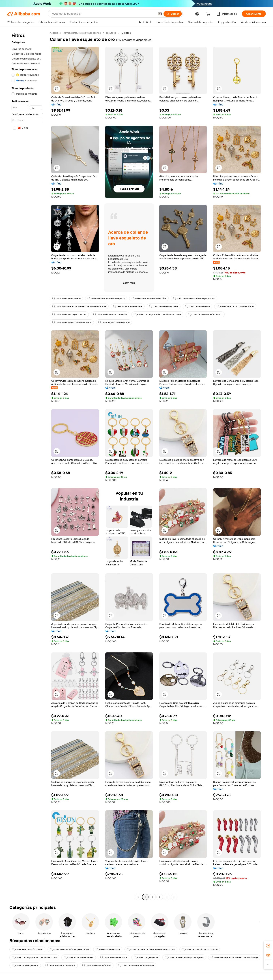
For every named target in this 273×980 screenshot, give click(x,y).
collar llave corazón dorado (114, 322)
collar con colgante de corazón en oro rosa (157, 314)
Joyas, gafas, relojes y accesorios (82, 32)
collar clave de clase (108, 949)
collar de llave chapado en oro (69, 314)
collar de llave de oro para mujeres (184, 957)
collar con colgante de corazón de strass (34, 957)
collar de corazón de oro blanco (200, 949)
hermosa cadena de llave (127, 306)
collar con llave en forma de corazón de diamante (79, 306)
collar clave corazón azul (96, 965)
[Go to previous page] (138, 897)
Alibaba (54, 32)
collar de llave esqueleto (66, 298)
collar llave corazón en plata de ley (69, 949)
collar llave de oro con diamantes (235, 306)
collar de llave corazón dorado (205, 314)
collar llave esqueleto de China (149, 298)
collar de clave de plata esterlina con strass (151, 949)
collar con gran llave (146, 957)
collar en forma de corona (60, 965)
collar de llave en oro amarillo (110, 314)
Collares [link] (126, 32)
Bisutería (111, 32)
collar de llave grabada (25, 965)
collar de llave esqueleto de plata (106, 298)
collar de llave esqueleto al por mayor (194, 298)
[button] (160, 14)
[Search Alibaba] (103, 14)
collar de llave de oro (197, 306)
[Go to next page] (174, 897)
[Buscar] (173, 14)
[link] (268, 945)
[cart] (209, 14)
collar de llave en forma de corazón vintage (234, 957)
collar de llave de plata (113, 957)
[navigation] (27, 465)
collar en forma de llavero (78, 957)
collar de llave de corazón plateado (71, 322)
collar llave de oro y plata (163, 306)
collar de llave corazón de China (136, 965)
